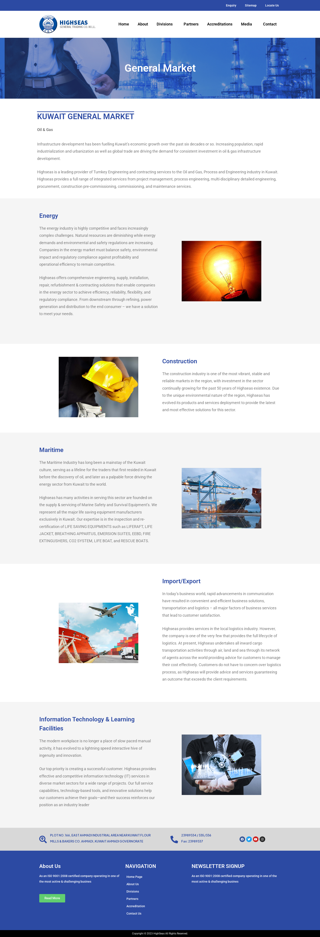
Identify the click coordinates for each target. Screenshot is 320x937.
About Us (132, 884)
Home (123, 24)
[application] (174, 24)
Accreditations (219, 24)
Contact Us (133, 913)
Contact (270, 24)
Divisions (166, 24)
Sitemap (251, 5)
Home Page (134, 877)
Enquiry (231, 5)
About (143, 24)
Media (247, 24)
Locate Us (272, 5)
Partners (191, 24)
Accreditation (135, 906)
